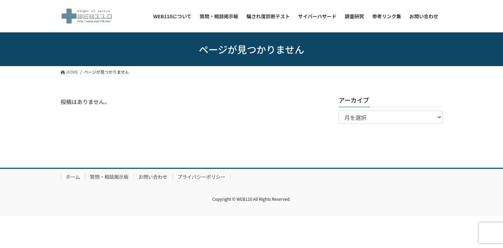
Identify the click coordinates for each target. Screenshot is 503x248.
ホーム (73, 176)
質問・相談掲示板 (109, 176)
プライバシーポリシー (202, 176)
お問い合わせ (153, 176)
